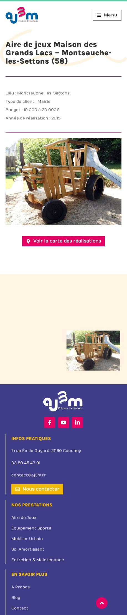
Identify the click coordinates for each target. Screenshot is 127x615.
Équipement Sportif (31, 528)
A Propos (20, 587)
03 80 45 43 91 (25, 463)
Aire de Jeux (23, 517)
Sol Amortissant (27, 549)
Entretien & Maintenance (37, 560)
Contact (19, 608)
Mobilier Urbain (27, 538)
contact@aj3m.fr (28, 475)
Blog (15, 597)
